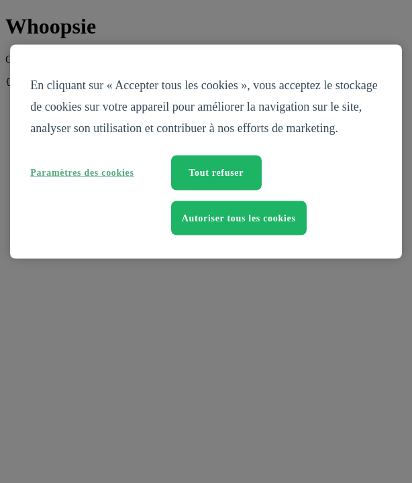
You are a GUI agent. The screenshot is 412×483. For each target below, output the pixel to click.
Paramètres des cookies (82, 173)
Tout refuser (216, 173)
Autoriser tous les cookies (239, 218)
